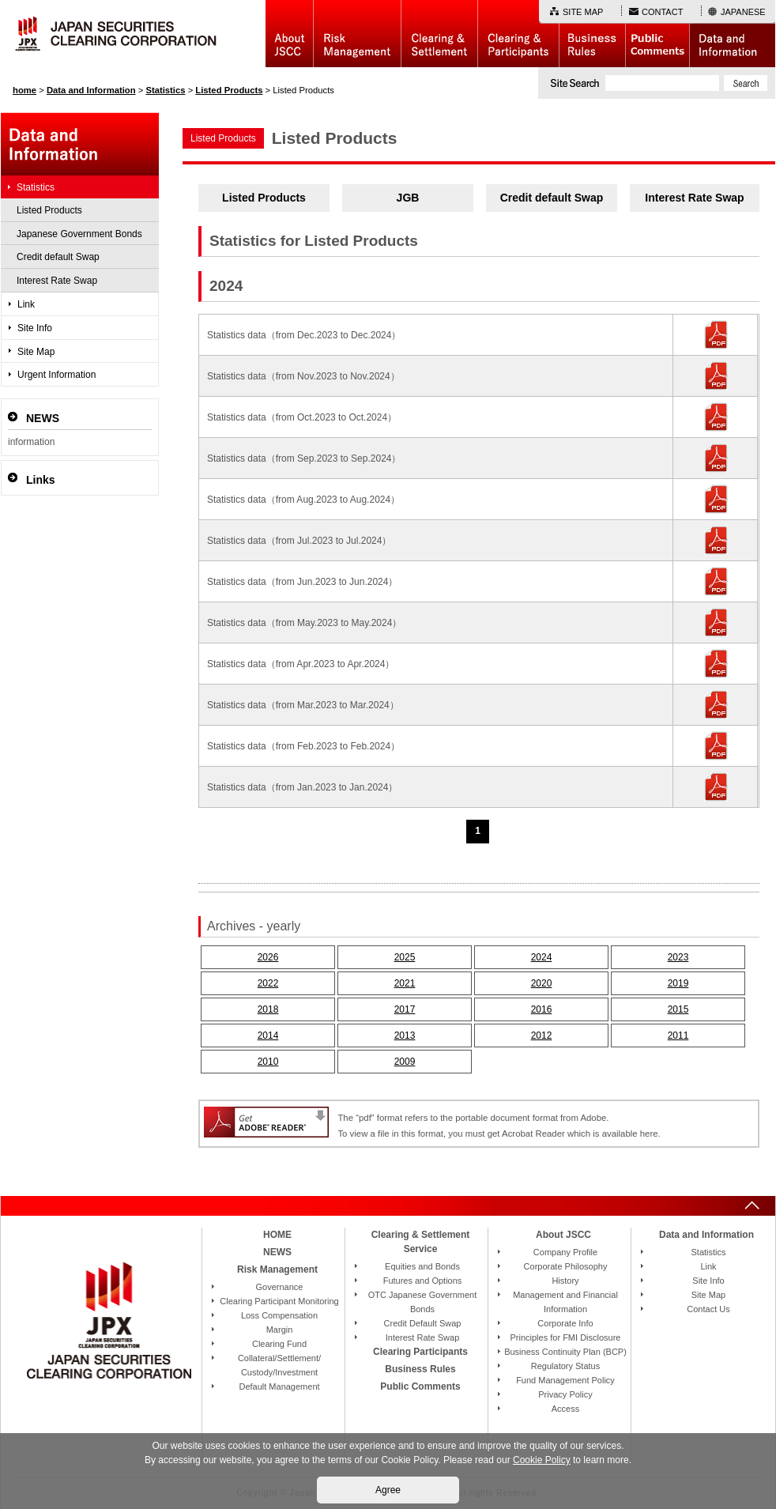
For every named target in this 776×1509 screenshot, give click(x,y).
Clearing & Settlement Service (420, 1241)
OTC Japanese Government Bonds (422, 1302)
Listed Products (264, 197)
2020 (541, 983)
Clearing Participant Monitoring (279, 1301)
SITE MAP (583, 12)
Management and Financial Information (565, 1302)
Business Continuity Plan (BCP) (565, 1351)
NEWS (277, 1252)
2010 (268, 1061)
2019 (678, 983)
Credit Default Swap (422, 1323)
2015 (678, 1009)
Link (26, 304)
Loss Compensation (279, 1315)
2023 (678, 957)
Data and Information (732, 33)
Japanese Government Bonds (79, 234)
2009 (405, 1061)
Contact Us (708, 1309)
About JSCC (289, 33)
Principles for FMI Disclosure (565, 1337)
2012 (541, 1035)
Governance (279, 1287)
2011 (678, 1035)
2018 (268, 1009)
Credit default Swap (552, 197)
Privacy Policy (565, 1394)
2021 (405, 983)
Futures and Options (422, 1280)
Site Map (36, 351)
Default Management (279, 1386)
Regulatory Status (565, 1366)
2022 (268, 983)
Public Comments (657, 33)
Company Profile (565, 1252)
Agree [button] (388, 1490)
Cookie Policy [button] (542, 1460)
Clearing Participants (518, 33)
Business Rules (592, 33)
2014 (268, 1035)
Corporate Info (565, 1323)
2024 (541, 957)
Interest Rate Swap (694, 197)
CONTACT (662, 12)
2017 (405, 1009)
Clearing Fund (279, 1344)
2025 (405, 957)
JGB (408, 197)
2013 (405, 1035)
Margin (279, 1329)
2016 (541, 1009)
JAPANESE (743, 12)
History (565, 1280)
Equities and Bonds (422, 1266)
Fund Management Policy (565, 1380)
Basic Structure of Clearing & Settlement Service (439, 33)
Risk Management (357, 33)
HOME (277, 1234)
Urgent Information (56, 374)
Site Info (34, 328)
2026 (268, 957)
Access (565, 1408)
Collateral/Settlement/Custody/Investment (279, 1365)
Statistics (36, 187)
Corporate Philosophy (566, 1266)
